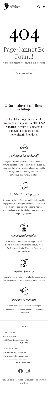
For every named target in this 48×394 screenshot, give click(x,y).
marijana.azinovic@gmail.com (18, 352)
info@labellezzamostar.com (17, 356)
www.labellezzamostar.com (17, 360)
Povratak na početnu (24, 73)
